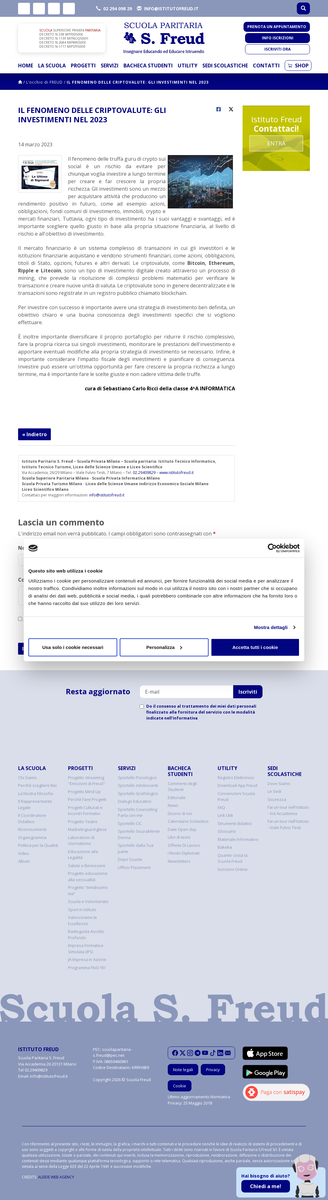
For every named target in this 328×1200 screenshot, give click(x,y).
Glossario (227, 831)
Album (24, 861)
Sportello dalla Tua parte (135, 848)
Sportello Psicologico (137, 777)
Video (23, 853)
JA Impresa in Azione (87, 959)
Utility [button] (187, 65)
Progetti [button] (83, 65)
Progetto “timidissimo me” (88, 890)
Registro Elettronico (236, 777)
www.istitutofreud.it (176, 472)
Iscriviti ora (277, 49)
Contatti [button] (266, 65)
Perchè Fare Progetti (87, 799)
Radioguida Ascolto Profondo (86, 934)
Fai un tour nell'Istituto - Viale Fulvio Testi (288, 824)
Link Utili (225, 815)
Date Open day (182, 829)
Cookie (179, 1086)
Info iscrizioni (277, 38)
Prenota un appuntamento (276, 26)
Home (25, 65)
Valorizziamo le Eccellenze (82, 920)
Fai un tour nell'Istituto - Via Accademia (288, 810)
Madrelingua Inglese (87, 829)
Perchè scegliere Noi (37, 785)
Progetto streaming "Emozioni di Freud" (86, 781)
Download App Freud (237, 785)
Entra (276, 143)
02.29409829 (144, 472)
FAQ (221, 807)
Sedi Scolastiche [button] (225, 65)
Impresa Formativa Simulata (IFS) (85, 948)
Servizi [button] (109, 65)
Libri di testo (179, 837)
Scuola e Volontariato (88, 901)
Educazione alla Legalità (83, 855)
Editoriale (177, 797)
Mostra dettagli (270, 627)
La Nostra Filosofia (35, 793)
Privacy (213, 1069)
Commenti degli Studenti (182, 787)
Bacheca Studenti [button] (148, 65)
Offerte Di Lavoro (184, 845)
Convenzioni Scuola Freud (236, 796)
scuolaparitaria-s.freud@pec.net (112, 1052)
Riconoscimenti (32, 829)
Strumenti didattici (235, 823)
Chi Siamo (27, 777)
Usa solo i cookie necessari (73, 647)
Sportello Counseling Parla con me (137, 812)
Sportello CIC (130, 823)
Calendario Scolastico (188, 821)
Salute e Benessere (86, 865)
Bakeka (225, 847)
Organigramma (32, 837)
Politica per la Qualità (38, 845)
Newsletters (179, 861)
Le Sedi (274, 791)
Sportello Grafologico (138, 793)
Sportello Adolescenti (138, 785)
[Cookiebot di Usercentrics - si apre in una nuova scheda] (272, 548)
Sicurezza (277, 799)
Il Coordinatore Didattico (32, 818)
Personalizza (164, 647)
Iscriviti (248, 691)
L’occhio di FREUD (44, 82)
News (173, 805)
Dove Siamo (279, 783)
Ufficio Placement (134, 867)
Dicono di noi (180, 813)
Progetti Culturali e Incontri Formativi (85, 811)
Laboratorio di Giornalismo (81, 840)
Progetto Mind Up (84, 791)
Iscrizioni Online (233, 869)
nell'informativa (181, 718)
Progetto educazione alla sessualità (88, 876)
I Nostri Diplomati (184, 853)
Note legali (183, 1069)
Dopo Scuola (130, 859)
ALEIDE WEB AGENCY (56, 1177)
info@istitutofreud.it (106, 495)
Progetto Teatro (83, 821)
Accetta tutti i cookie (255, 647)
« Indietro (34, 434)
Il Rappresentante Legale (35, 804)
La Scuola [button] (52, 65)
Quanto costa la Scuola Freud (233, 858)
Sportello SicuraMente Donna (139, 834)
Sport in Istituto (82, 909)
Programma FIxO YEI (86, 967)
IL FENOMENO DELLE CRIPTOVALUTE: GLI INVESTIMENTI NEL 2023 (138, 82)
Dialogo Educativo (135, 801)
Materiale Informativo (238, 839)
